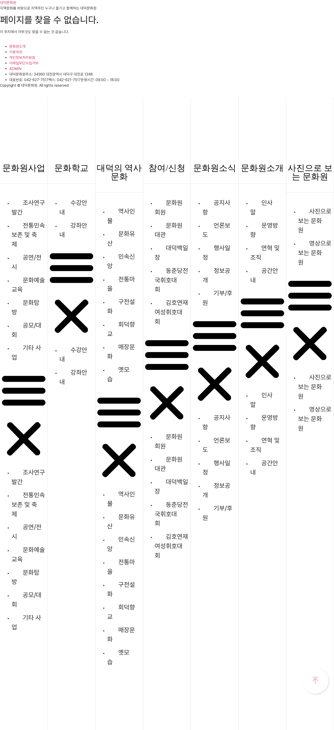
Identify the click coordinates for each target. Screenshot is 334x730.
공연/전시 (27, 262)
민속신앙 (121, 261)
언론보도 (216, 230)
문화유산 (121, 238)
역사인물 (121, 216)
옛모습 (118, 374)
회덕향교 (121, 329)
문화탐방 (25, 307)
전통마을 (121, 284)
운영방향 (264, 230)
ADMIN (15, 69)
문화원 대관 (169, 230)
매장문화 (121, 351)
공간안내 (264, 275)
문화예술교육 (28, 284)
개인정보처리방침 (22, 57)
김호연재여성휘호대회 (171, 312)
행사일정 (216, 252)
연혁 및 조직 (265, 252)
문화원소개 (17, 46)
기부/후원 (217, 297)
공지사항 (216, 207)
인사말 (261, 207)
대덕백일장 (171, 252)
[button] (24, 415)
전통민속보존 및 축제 (28, 235)
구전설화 (121, 306)
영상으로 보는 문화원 (314, 252)
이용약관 (15, 52)
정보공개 (216, 275)
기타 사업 (26, 352)
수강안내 (73, 207)
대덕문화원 (8, 2)
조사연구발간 (28, 207)
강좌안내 (73, 230)
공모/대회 (27, 330)
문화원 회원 (169, 207)
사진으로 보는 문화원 (314, 220)
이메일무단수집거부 (24, 63)
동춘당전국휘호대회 (171, 280)
